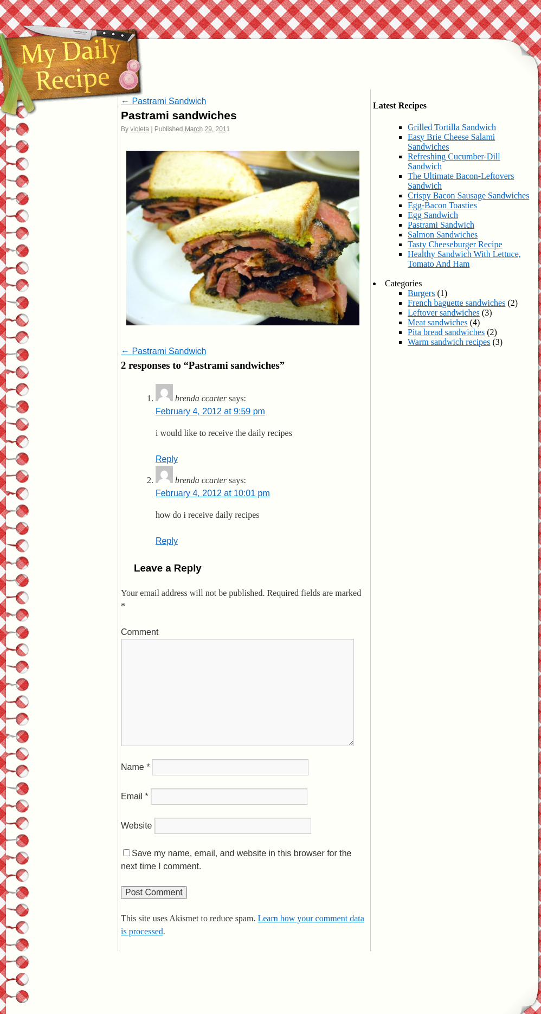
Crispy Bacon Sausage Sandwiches (468, 195)
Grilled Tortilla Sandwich (452, 127)
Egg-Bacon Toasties (442, 205)
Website (136, 825)
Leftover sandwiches (444, 312)
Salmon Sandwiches (443, 234)
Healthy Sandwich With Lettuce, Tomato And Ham (464, 258)
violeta (139, 129)
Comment (139, 632)
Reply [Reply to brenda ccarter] (167, 459)
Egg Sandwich (433, 215)
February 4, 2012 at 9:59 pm (210, 411)
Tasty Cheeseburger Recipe (455, 244)
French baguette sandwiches (456, 302)
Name (135, 767)
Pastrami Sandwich (163, 101)
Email (135, 796)
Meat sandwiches (438, 322)
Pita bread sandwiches (446, 332)
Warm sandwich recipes (449, 341)
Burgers (421, 293)
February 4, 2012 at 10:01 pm (213, 493)
